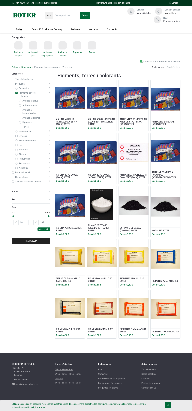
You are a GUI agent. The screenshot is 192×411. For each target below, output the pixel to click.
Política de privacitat (150, 383)
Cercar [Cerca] (85, 15)
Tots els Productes (24, 79)
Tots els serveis (148, 369)
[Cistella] (131, 11)
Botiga (15, 67)
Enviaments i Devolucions (110, 383)
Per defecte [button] (172, 67)
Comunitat (103, 374)
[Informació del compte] (171, 21)
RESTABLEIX (31, 241)
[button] (174, 2)
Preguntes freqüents (108, 388)
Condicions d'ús (148, 388)
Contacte (145, 378)
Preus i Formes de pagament (112, 378)
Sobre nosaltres (148, 374)
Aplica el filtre (44, 229)
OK (168, 405)
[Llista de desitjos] (158, 11)
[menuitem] (19, 29)
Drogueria (26, 67)
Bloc (100, 369)
